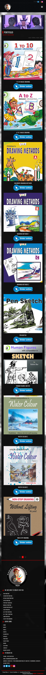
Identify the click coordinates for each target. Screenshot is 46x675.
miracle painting (7, 605)
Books (4, 643)
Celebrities (6, 634)
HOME (4, 625)
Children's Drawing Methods (23, 183)
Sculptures (6, 641)
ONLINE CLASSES (6, 650)
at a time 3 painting (7, 614)
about (4, 627)
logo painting (6, 609)
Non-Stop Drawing (23, 538)
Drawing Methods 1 (23, 234)
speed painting (6, 600)
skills (4, 629)
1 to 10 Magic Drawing (23, 82)
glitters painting (7, 612)
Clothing (5, 645)
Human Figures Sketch (23, 386)
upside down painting (8, 598)
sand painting (6, 616)
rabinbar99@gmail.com (11, 658)
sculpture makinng (7, 619)
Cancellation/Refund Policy (25, 672)
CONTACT (5, 648)
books (37, 37)
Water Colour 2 (23, 437)
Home (30, 37)
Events (4, 632)
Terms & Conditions (14, 672)
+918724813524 (10, 656)
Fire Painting (6, 593)
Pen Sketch (23, 335)
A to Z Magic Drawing (23, 132)
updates (5, 636)
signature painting (7, 596)
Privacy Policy (5, 672)
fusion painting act (8, 607)
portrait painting (7, 603)
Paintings (5, 638)
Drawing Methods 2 (23, 284)
